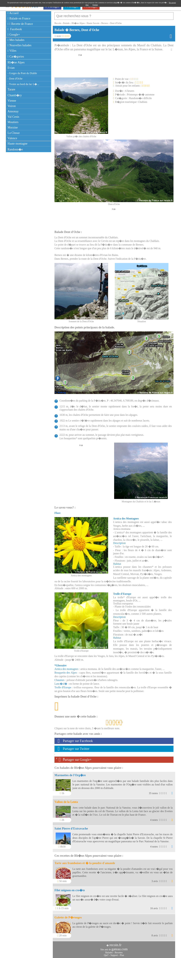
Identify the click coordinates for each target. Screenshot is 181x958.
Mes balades (16, 40)
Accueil (13, 13)
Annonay (13, 111)
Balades (109, 951)
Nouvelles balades (20, 45)
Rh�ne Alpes (16, 62)
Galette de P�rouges (68, 915)
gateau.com (119, 947)
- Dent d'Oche (15, 78)
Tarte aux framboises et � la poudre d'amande (84, 861)
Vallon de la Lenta (66, 800)
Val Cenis (13, 116)
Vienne (12, 100)
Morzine (13, 127)
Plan (122, 953)
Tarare (11, 89)
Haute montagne (17, 143)
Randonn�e (15, 149)
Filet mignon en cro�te (69, 888)
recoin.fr (115, 943)
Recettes (119, 951)
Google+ (14, 34)
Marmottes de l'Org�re (70, 773)
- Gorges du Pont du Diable (22, 73)
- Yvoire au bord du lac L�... (23, 84)
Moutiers (13, 122)
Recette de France (20, 23)
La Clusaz (14, 133)
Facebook (15, 29)
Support (114, 953)
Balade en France (19, 18)
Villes (12, 50)
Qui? (106, 953)
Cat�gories (16, 56)
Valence (12, 138)
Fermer (95, 5)
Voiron (12, 106)
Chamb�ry (15, 95)
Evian (11, 67)
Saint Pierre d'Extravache (71, 827)
